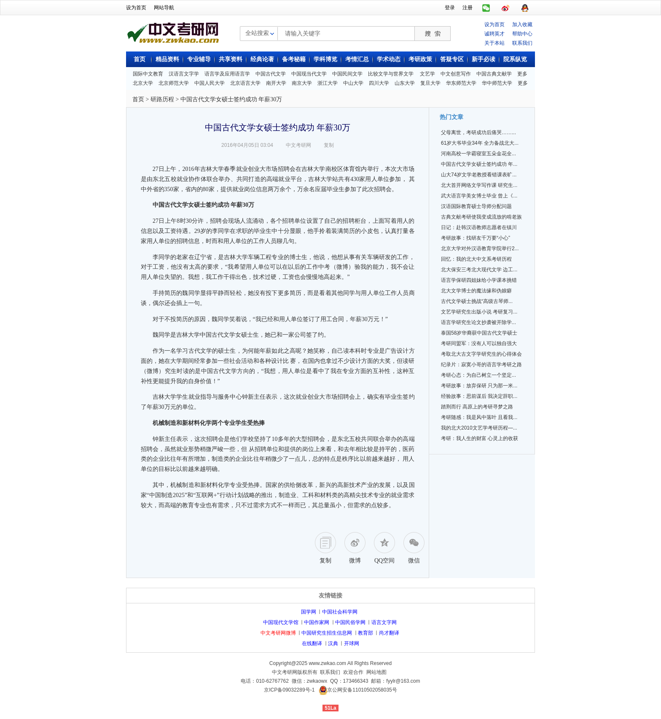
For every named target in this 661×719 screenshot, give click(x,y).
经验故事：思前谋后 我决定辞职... (479, 396)
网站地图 (376, 672)
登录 (450, 8)
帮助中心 (522, 34)
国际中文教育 (148, 74)
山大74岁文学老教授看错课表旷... (478, 175)
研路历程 (162, 99)
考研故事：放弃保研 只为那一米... (479, 386)
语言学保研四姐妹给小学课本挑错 (479, 280)
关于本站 (494, 43)
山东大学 (405, 83)
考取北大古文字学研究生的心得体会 (481, 354)
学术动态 (388, 59)
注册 (467, 8)
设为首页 (136, 8)
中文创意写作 (456, 74)
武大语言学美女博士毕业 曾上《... (479, 196)
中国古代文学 (270, 74)
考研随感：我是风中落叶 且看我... (479, 417)
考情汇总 (357, 59)
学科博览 (325, 59)
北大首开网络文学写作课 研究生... (479, 185)
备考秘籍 (294, 59)
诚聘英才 (494, 34)
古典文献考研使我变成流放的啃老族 (481, 217)
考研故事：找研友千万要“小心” (475, 238)
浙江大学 (327, 83)
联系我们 (522, 43)
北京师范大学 (174, 83)
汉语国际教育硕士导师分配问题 (476, 206)
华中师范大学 (497, 83)
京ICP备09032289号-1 (289, 690)
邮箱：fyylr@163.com (395, 681)
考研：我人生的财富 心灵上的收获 (479, 438)
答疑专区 (452, 59)
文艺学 (427, 74)
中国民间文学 (347, 74)
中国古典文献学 (494, 74)
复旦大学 (430, 83)
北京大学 (143, 83)
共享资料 (230, 59)
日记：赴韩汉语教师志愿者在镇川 (479, 227)
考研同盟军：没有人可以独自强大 (479, 343)
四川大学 (379, 83)
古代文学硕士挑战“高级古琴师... (477, 301)
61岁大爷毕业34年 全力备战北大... (480, 143)
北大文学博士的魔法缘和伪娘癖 (476, 291)
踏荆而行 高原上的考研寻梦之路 (477, 407)
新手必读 (483, 59)
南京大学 (302, 83)
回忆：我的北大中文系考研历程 (476, 259)
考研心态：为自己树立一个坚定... (478, 375)
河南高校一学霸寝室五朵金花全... (478, 154)
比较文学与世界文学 (391, 74)
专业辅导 (199, 59)
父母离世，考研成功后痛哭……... (478, 132)
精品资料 (167, 59)
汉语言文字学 (184, 74)
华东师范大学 (461, 83)
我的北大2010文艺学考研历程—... (479, 428)
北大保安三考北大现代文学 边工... (479, 270)
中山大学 (353, 83)
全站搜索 (257, 33)
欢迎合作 (353, 672)
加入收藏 (522, 24)
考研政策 (420, 59)
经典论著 (262, 59)
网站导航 (164, 8)
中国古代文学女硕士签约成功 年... (479, 164)
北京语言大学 (245, 83)
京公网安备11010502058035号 (362, 690)
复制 (329, 145)
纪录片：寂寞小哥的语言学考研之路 (481, 365)
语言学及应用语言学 (227, 74)
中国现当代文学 (309, 74)
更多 (522, 74)
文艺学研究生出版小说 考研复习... (479, 312)
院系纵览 (515, 59)
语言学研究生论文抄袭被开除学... (478, 322)
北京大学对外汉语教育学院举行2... (480, 248)
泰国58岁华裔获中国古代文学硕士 (479, 333)
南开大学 (276, 83)
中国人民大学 (209, 83)
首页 (139, 59)
